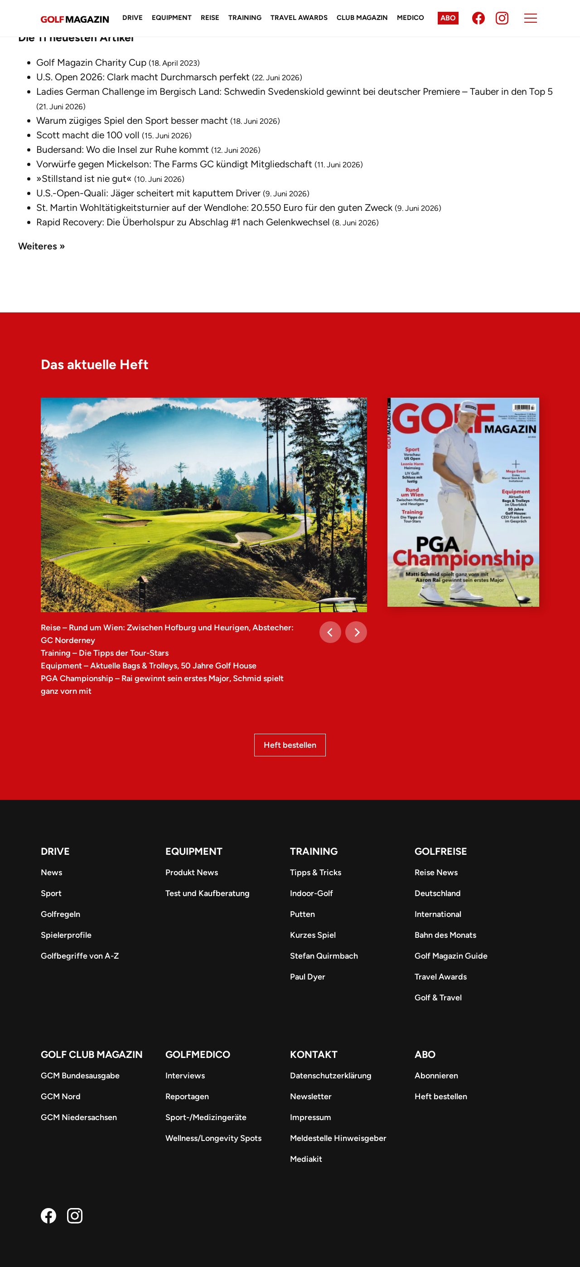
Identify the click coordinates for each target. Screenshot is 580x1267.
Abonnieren (436, 1076)
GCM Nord (61, 1096)
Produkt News (191, 872)
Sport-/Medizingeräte (205, 1117)
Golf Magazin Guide (451, 956)
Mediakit (306, 1159)
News (51, 872)
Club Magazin (362, 18)
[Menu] (530, 18)
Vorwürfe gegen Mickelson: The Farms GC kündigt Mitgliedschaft (174, 164)
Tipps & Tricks (315, 872)
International (438, 914)
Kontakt (314, 1054)
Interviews (185, 1076)
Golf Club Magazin (92, 1054)
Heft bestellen (290, 745)
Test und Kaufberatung (207, 893)
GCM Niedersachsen (79, 1117)
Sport (51, 893)
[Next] (356, 632)
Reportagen (187, 1096)
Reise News (436, 872)
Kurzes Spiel (313, 935)
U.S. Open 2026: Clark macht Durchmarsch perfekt (143, 77)
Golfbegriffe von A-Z (80, 956)
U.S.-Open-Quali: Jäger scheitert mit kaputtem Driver (148, 193)
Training (244, 18)
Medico (410, 18)
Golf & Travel (438, 998)
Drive (132, 18)
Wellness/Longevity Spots (213, 1138)
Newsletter (311, 1096)
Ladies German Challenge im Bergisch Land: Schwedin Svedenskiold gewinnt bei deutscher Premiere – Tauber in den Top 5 (294, 91)
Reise (210, 18)
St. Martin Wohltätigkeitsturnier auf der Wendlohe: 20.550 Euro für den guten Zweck (214, 207)
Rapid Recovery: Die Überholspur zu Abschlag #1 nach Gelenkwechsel (183, 222)
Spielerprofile (66, 935)
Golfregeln (60, 914)
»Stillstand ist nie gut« (84, 178)
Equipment (172, 18)
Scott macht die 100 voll (88, 135)
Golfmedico (197, 1054)
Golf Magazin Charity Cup (91, 62)
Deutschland (438, 893)
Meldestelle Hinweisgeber (338, 1138)
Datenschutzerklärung (331, 1076)
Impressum (310, 1117)
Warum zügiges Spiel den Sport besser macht (132, 120)
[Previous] (330, 632)
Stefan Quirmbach (324, 956)
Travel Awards (299, 18)
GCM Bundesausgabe (80, 1076)
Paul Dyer (307, 977)
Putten (302, 914)
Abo (448, 18)
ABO (425, 1054)
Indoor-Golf (311, 893)
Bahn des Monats (445, 935)
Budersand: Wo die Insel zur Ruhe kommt (122, 149)
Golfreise (441, 851)
